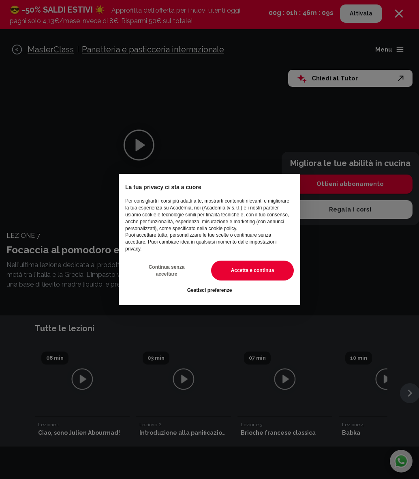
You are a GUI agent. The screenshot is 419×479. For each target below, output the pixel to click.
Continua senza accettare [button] (167, 270)
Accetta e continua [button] (252, 270)
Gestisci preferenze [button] (209, 290)
